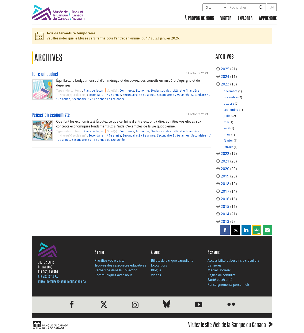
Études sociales (161, 90)
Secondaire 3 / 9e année (173, 95)
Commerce (126, 90)
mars (227, 134)
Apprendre (268, 18)
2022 (225, 153)
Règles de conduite (222, 275)
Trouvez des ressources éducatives (120, 265)
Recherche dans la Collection (116, 270)
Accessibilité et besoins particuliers (233, 260)
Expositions (159, 265)
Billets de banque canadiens (172, 260)
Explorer (245, 18)
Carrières (214, 265)
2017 (225, 191)
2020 (225, 168)
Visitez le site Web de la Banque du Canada (230, 326)
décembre (231, 91)
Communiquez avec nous (113, 275)
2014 (225, 213)
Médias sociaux (219, 270)
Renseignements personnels (229, 284)
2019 (225, 176)
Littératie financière (185, 90)
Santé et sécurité (220, 279)
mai (226, 122)
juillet (228, 116)
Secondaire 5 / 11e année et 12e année (98, 99)
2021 (225, 161)
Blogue (156, 270)
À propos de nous (199, 18)
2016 (225, 198)
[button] (225, 230)
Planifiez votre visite (110, 260)
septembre (231, 110)
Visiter (225, 18)
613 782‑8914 (46, 277)
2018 (225, 183)
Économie (142, 90)
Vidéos (156, 275)
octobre (229, 104)
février (228, 140)
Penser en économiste (51, 115)
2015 (225, 206)
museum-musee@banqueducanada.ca (62, 282)
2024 (225, 76)
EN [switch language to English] (272, 7)
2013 (225, 221)
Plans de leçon (93, 90)
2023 (225, 84)
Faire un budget (45, 74)
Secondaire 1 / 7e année (105, 95)
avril (227, 128)
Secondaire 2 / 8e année (139, 95)
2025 (225, 68)
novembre (231, 97)
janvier (228, 147)
